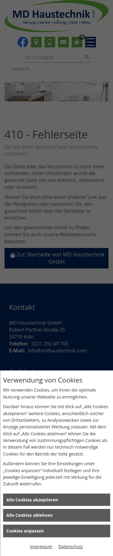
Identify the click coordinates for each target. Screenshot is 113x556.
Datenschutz (70, 546)
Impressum (41, 546)
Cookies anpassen (25, 531)
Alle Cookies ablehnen (29, 515)
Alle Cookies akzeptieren (32, 500)
